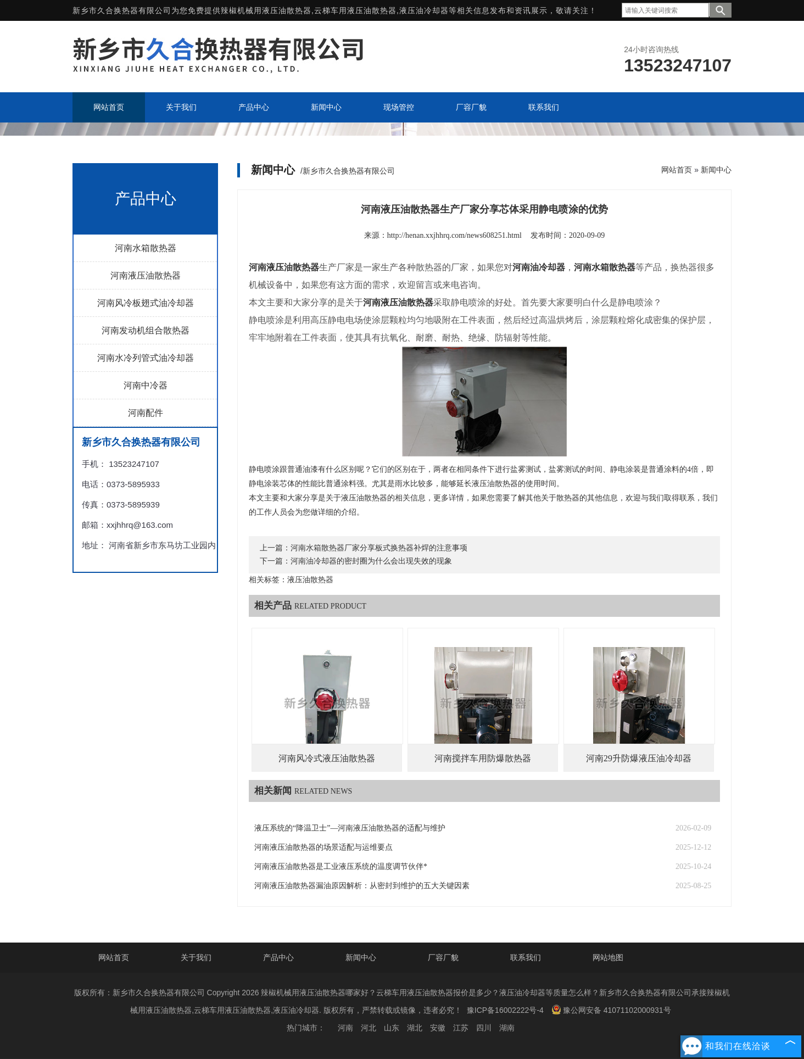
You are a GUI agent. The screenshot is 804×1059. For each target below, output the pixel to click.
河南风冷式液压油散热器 (326, 758)
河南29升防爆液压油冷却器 (638, 758)
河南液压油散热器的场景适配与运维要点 (323, 847)
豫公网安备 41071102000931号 (611, 1010)
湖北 (414, 1027)
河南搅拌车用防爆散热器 (482, 758)
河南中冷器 (146, 385)
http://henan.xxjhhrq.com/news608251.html (454, 235)
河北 (368, 1027)
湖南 (507, 1027)
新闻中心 (716, 169)
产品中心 (278, 957)
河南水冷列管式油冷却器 (145, 358)
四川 (484, 1027)
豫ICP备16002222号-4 (505, 1010)
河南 (345, 1027)
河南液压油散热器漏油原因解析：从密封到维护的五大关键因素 (362, 886)
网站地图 (608, 957)
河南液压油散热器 (145, 275)
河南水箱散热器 (145, 248)
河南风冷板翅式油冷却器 (145, 303)
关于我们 (196, 957)
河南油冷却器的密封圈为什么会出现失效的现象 (371, 561)
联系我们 (525, 957)
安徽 (437, 1027)
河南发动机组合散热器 (145, 330)
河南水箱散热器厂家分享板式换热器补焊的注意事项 (379, 548)
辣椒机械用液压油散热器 (266, 10)
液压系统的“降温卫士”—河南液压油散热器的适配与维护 (349, 828)
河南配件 (145, 412)
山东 (391, 1027)
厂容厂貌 (443, 957)
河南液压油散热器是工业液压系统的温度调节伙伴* (340, 866)
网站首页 (676, 169)
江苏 (460, 1027)
